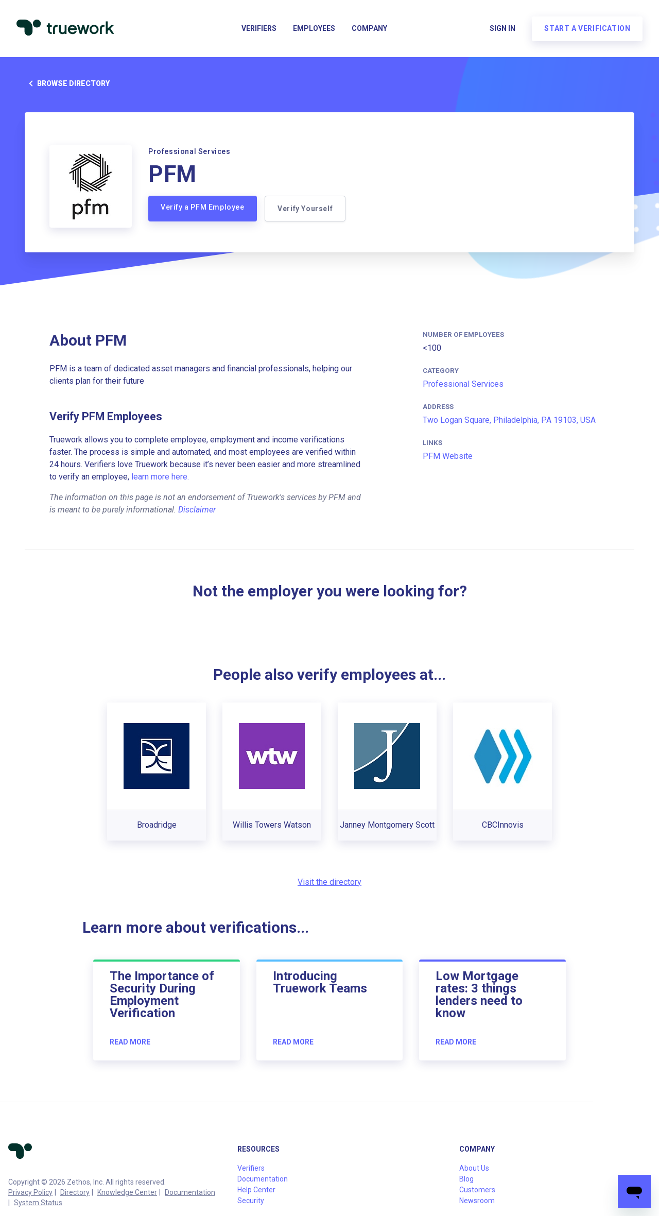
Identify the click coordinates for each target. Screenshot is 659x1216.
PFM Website (448, 456)
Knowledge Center (127, 1192)
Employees (314, 29)
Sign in (502, 29)
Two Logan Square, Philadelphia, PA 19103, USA (509, 420)
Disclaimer (197, 510)
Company (369, 29)
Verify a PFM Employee (203, 207)
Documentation (190, 1192)
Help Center (256, 1190)
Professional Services (463, 384)
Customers (477, 1190)
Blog (466, 1179)
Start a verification (587, 29)
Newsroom (477, 1200)
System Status (38, 1202)
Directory (75, 1192)
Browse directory (67, 83)
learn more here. (160, 477)
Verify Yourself (305, 208)
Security (250, 1200)
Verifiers (258, 29)
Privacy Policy (30, 1192)
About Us (474, 1168)
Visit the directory (329, 882)
